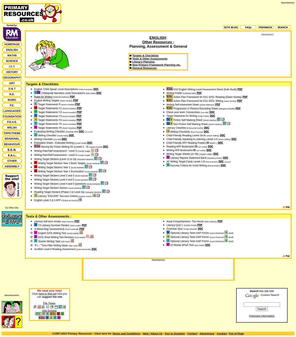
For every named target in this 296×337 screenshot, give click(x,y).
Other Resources (157, 42)
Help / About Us (152, 333)
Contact (192, 333)
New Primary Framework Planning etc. (156, 64)
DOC (95, 89)
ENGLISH (157, 38)
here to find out (48, 293)
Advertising (207, 333)
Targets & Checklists (145, 55)
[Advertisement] (219, 13)
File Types (49, 303)
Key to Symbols (175, 333)
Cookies (222, 333)
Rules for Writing (43, 96)
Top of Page (236, 333)
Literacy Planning (143, 61)
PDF (72, 96)
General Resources (144, 67)
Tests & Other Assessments (150, 58)
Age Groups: (49, 310)
